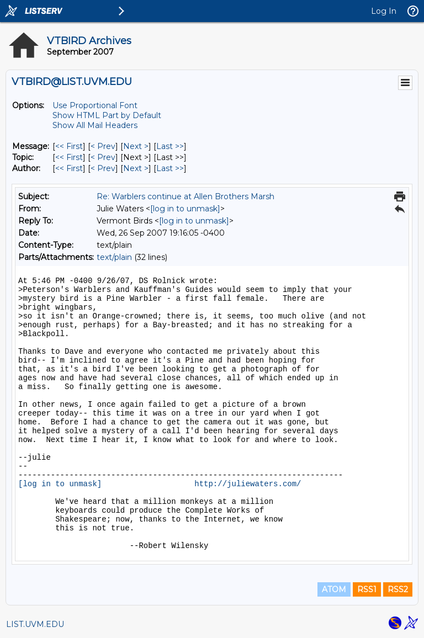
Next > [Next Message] (136, 146)
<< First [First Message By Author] (69, 168)
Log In (383, 11)
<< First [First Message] (69, 146)
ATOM (334, 589)
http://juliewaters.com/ (247, 484)
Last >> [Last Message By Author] (170, 168)
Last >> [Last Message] (170, 146)
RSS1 (367, 589)
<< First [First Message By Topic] (69, 157)
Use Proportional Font (94, 105)
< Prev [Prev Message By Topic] (103, 157)
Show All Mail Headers (94, 125)
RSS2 (398, 589)
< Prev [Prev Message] (103, 146)
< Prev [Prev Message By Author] (103, 168)
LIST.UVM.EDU (35, 624)
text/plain (114, 257)
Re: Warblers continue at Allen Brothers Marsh (185, 196)
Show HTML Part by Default (106, 115)
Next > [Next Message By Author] (136, 168)
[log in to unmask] (185, 209)
